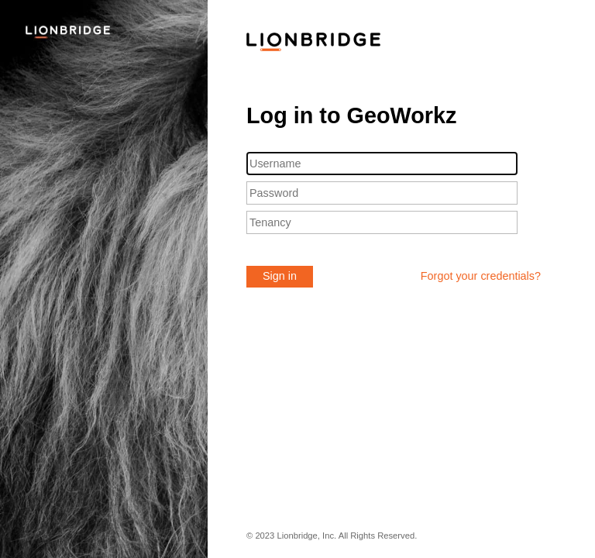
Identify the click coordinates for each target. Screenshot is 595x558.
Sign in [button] (280, 276)
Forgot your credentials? (481, 276)
